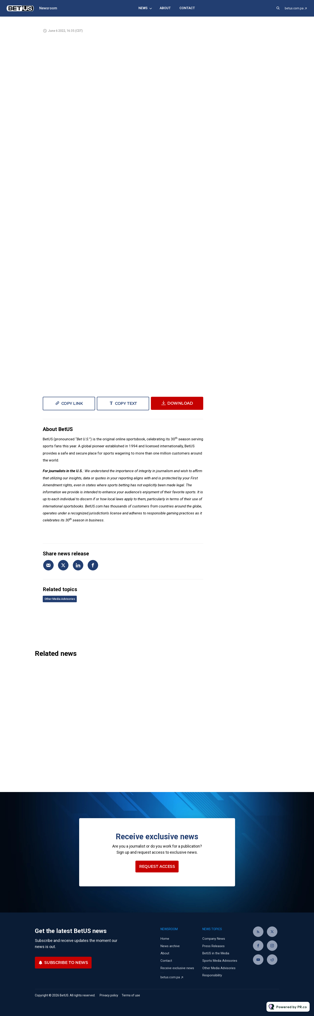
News (142, 8)
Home (164, 939)
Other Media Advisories (59, 598)
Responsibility (212, 975)
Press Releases (213, 946)
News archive (170, 946)
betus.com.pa (294, 8)
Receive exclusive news (177, 968)
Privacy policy (109, 995)
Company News (213, 939)
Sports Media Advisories (219, 961)
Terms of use (131, 995)
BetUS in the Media (215, 953)
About (165, 8)
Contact (187, 8)
